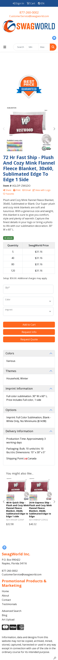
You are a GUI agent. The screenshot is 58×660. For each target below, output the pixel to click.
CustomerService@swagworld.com (29, 16)
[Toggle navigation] (5, 47)
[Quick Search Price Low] (33, 47)
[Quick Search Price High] (44, 47)
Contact (6, 600)
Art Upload (8, 619)
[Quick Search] (20, 47)
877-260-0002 (29, 12)
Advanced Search (11, 611)
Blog (4, 615)
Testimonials (9, 604)
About (5, 595)
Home (5, 591)
